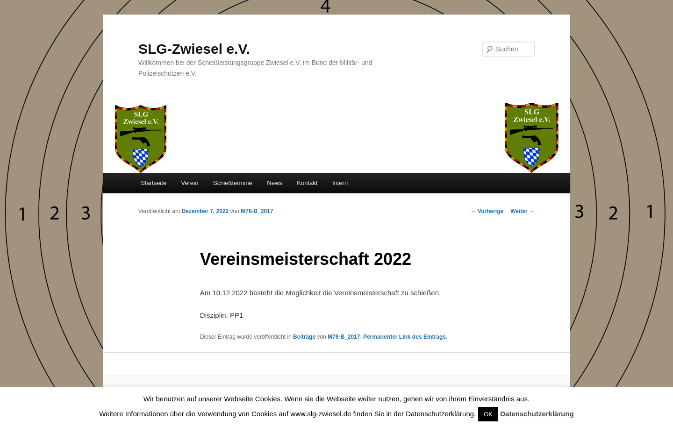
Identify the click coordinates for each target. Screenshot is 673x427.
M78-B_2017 (257, 211)
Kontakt (307, 182)
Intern (340, 182)
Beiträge (304, 337)
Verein (190, 182)
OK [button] (488, 414)
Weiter (522, 211)
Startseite (153, 182)
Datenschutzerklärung (537, 414)
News (274, 182)
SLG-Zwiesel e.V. (194, 49)
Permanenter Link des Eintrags (404, 337)
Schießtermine (232, 182)
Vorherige (487, 211)
